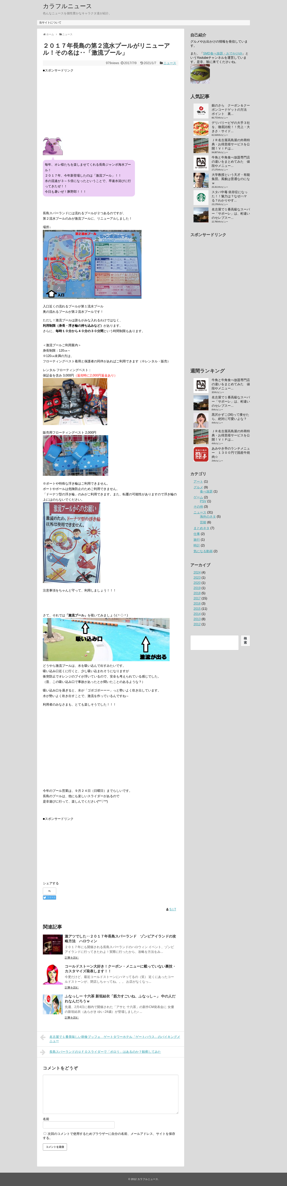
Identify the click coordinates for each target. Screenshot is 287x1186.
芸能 (203, 522)
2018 (197, 593)
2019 (197, 588)
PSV (203, 501)
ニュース (169, 63)
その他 (198, 506)
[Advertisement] (110, 101)
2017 (197, 598)
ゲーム (198, 497)
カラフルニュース (67, 6)
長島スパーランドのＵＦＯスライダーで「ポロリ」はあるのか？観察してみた (100, 1052)
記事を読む (72, 957)
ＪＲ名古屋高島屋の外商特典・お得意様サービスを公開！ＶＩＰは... (231, 144)
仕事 (197, 534)
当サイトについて (50, 22)
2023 (197, 577)
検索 (245, 640)
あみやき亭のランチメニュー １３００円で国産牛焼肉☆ (231, 453)
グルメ (198, 487)
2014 (197, 614)
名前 (46, 1119)
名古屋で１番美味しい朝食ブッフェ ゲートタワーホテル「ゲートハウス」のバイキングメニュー (110, 1038)
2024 (197, 572)
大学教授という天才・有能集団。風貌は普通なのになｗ (231, 179)
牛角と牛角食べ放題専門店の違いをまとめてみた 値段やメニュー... (231, 161)
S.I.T (172, 909)
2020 (197, 583)
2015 (197, 608)
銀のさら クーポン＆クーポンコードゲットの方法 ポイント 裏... (231, 109)
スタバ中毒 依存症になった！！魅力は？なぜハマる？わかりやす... (230, 196)
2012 (197, 624)
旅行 (197, 539)
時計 (197, 545)
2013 (197, 619)
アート (198, 481)
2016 (197, 603)
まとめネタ (201, 528)
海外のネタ (208, 516)
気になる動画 (203, 551)
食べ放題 (206, 491)
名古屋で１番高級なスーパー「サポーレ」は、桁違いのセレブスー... (231, 213)
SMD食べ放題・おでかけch (222, 53)
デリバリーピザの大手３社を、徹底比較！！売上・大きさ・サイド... (231, 127)
